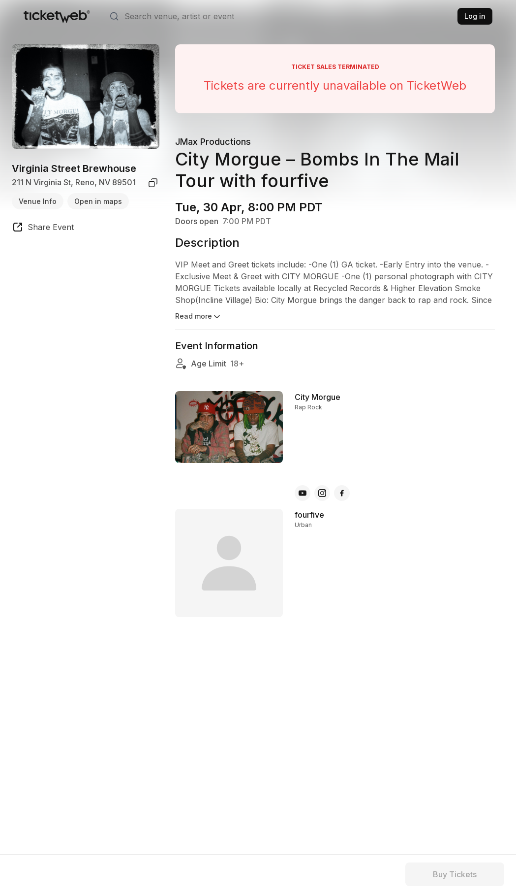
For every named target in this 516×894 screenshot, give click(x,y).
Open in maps (98, 201)
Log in (475, 16)
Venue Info (38, 201)
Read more (198, 317)
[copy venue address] (153, 182)
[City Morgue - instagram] (322, 493)
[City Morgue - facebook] (342, 493)
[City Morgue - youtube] (302, 493)
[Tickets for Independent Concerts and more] (57, 16)
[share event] (43, 228)
